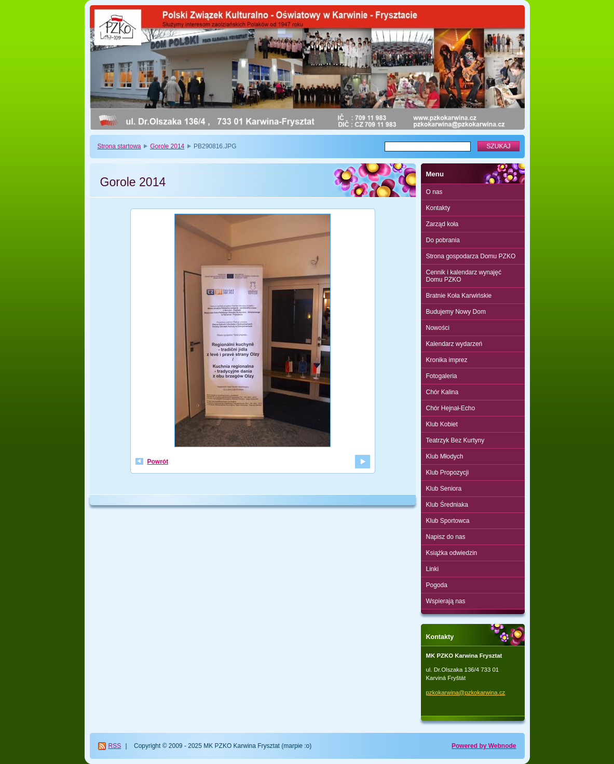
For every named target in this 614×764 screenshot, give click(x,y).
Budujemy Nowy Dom (456, 311)
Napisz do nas (446, 536)
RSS (114, 745)
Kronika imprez (447, 360)
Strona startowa (119, 146)
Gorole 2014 (167, 146)
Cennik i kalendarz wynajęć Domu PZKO (463, 276)
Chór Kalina (442, 392)
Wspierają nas (446, 601)
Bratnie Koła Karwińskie (459, 295)
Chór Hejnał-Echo (450, 408)
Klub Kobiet (442, 424)
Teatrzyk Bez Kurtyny (455, 440)
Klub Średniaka (447, 504)
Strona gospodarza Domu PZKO (471, 256)
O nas (434, 192)
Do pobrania (443, 240)
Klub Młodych (444, 456)
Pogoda (436, 585)
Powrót (158, 461)
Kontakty (438, 208)
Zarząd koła (442, 224)
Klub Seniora (444, 488)
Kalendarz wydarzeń (454, 344)
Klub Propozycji (447, 472)
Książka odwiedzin (451, 553)
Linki (432, 569)
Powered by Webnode (484, 745)
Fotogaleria (441, 376)
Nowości (437, 327)
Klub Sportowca (448, 520)
